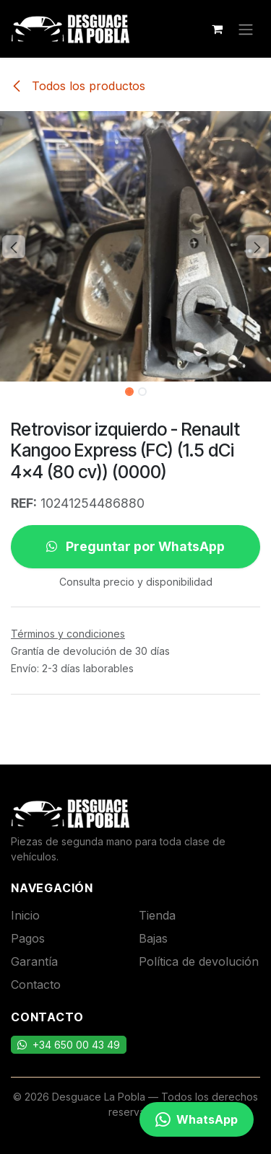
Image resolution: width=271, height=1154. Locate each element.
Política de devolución (199, 961)
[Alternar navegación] (245, 29)
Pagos (28, 938)
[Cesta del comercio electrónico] (216, 28)
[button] (13, 246)
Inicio (25, 915)
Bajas (153, 938)
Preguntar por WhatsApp (135, 546)
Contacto (36, 984)
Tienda (157, 915)
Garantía (34, 961)
